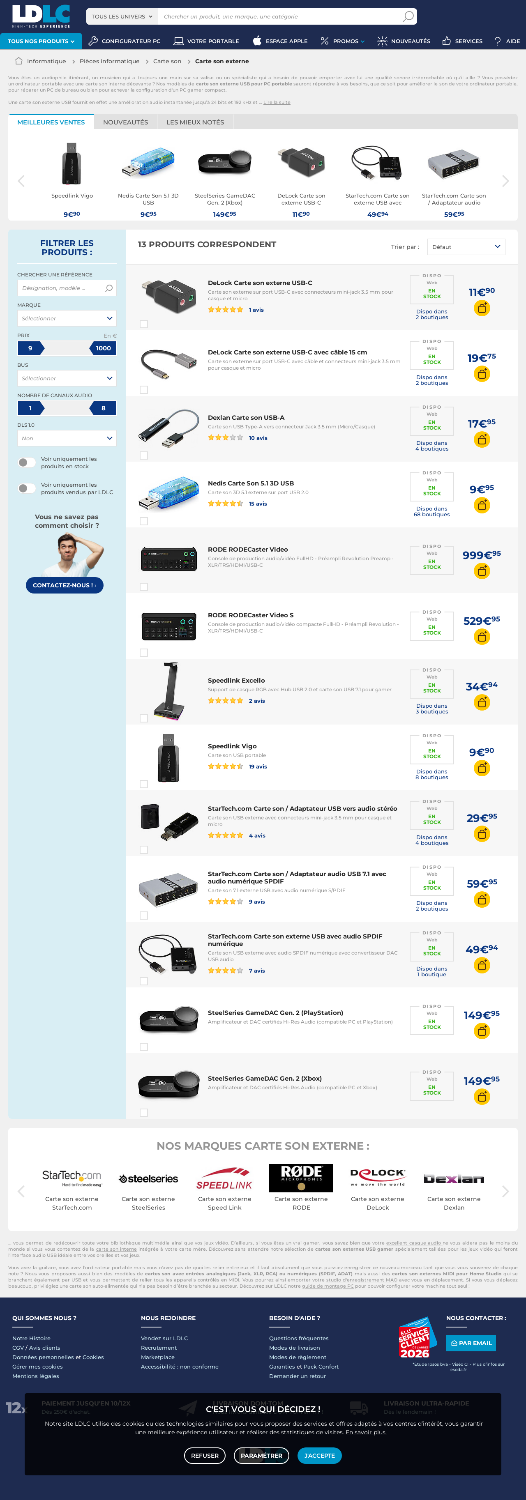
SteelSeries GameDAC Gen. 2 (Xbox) (265, 1078)
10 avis (238, 437)
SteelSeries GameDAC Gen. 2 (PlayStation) (275, 1013)
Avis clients (44, 1347)
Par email (471, 1343)
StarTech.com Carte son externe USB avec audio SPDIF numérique (295, 940)
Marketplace (158, 1357)
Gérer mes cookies (37, 1366)
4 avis (236, 835)
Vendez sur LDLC (164, 1338)
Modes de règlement (297, 1357)
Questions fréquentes (299, 1338)
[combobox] (122, 16)
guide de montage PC (328, 1286)
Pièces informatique (110, 61)
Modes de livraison (294, 1347)
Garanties (282, 1366)
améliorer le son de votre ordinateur (452, 84)
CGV (18, 1347)
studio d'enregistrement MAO (361, 1280)
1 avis (236, 309)
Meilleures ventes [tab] (51, 122)
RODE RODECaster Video (248, 549)
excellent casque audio (414, 1243)
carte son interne (116, 1249)
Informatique (46, 61)
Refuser (205, 1455)
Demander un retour (297, 1376)
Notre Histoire (31, 1338)
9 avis (236, 901)
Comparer (158, 324)
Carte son (167, 61)
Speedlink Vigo (232, 746)
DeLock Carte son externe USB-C (260, 283)
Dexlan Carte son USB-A (246, 417)
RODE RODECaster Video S (251, 615)
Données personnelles (43, 1357)
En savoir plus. (366, 1432)
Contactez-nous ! (65, 585)
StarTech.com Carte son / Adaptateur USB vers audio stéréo (302, 808)
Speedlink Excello (236, 680)
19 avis (237, 766)
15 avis (237, 503)
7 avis (236, 970)
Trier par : (405, 247)
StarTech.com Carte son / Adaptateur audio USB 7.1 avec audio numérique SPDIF (297, 877)
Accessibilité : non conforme (180, 1366)
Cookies (93, 1357)
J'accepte (320, 1455)
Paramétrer (261, 1455)
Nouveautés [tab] (125, 122)
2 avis (236, 700)
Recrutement (159, 1347)
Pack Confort (321, 1366)
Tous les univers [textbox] (118, 16)
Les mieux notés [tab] (195, 122)
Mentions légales (35, 1376)
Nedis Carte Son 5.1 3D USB (251, 483)
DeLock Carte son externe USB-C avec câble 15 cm (287, 352)
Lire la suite (277, 102)
